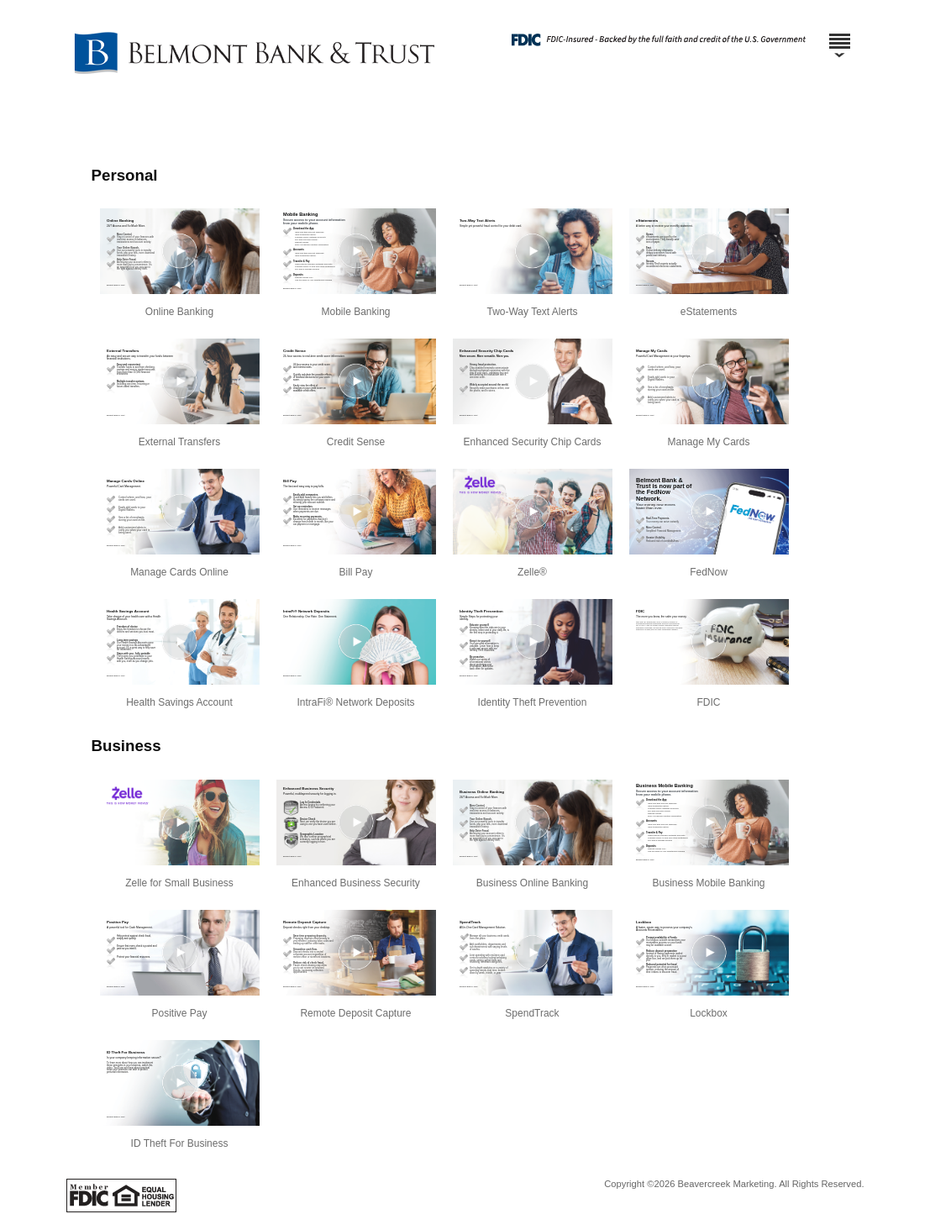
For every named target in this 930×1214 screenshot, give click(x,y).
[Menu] (839, 33)
